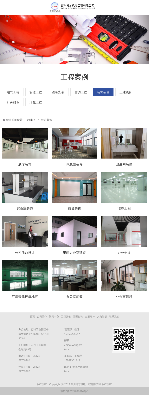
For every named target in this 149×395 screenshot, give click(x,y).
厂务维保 (13, 102)
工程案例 (30, 120)
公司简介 (42, 316)
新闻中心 (54, 316)
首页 (32, 316)
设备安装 (58, 92)
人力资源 (102, 316)
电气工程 (13, 92)
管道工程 (35, 92)
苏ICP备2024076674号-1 (74, 390)
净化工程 (35, 102)
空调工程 (80, 92)
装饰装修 (103, 92)
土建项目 (126, 92)
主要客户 (90, 316)
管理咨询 (78, 316)
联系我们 (114, 316)
